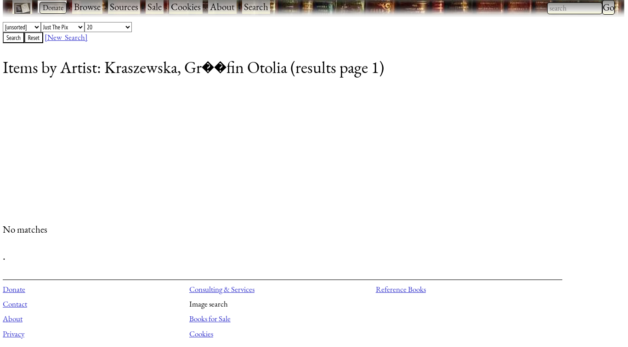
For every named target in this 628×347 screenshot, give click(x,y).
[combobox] (574, 8)
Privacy (13, 334)
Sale (154, 6)
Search (256, 6)
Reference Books (401, 289)
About (222, 6)
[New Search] (66, 37)
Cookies (186, 6)
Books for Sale (210, 318)
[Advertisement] (278, 154)
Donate (14, 289)
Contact (15, 304)
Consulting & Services (222, 289)
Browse (87, 6)
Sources (124, 6)
